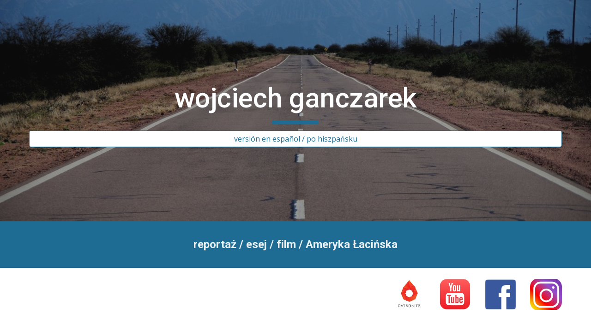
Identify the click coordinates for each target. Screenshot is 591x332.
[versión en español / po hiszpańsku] (295, 138)
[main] (295, 102)
